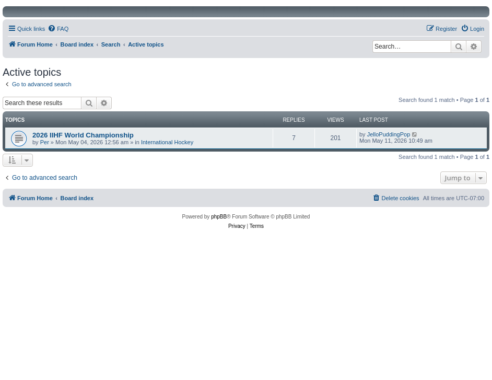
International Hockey (167, 142)
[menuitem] (58, 28)
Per (44, 142)
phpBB (219, 217)
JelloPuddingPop (389, 134)
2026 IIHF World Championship (83, 135)
